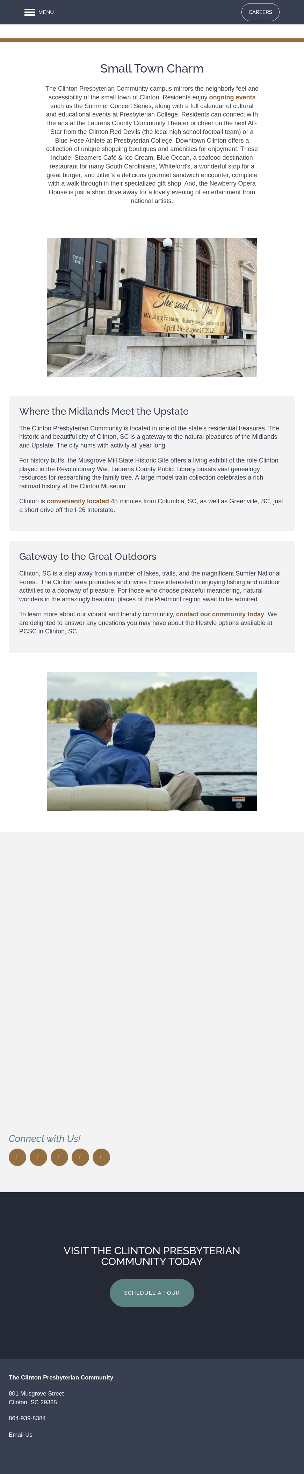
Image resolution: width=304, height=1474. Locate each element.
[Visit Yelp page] (59, 1157)
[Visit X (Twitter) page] (38, 1157)
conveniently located (78, 501)
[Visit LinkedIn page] (101, 1157)
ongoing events (232, 97)
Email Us (20, 1434)
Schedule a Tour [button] (152, 1293)
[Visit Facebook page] (17, 1157)
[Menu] (39, 12)
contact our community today (220, 614)
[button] (260, 12)
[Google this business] (80, 1157)
